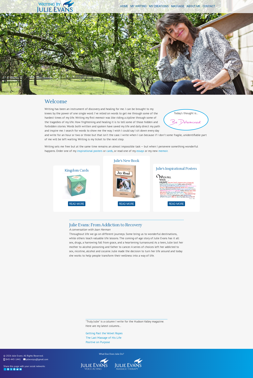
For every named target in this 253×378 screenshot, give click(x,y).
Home (124, 6)
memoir (163, 151)
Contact (209, 6)
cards (110, 151)
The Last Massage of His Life (103, 337)
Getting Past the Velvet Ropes (104, 333)
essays (140, 151)
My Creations (159, 6)
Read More (76, 203)
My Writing (138, 6)
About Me (193, 6)
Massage (177, 6)
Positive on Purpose (98, 342)
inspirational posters (89, 151)
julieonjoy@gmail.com (37, 359)
